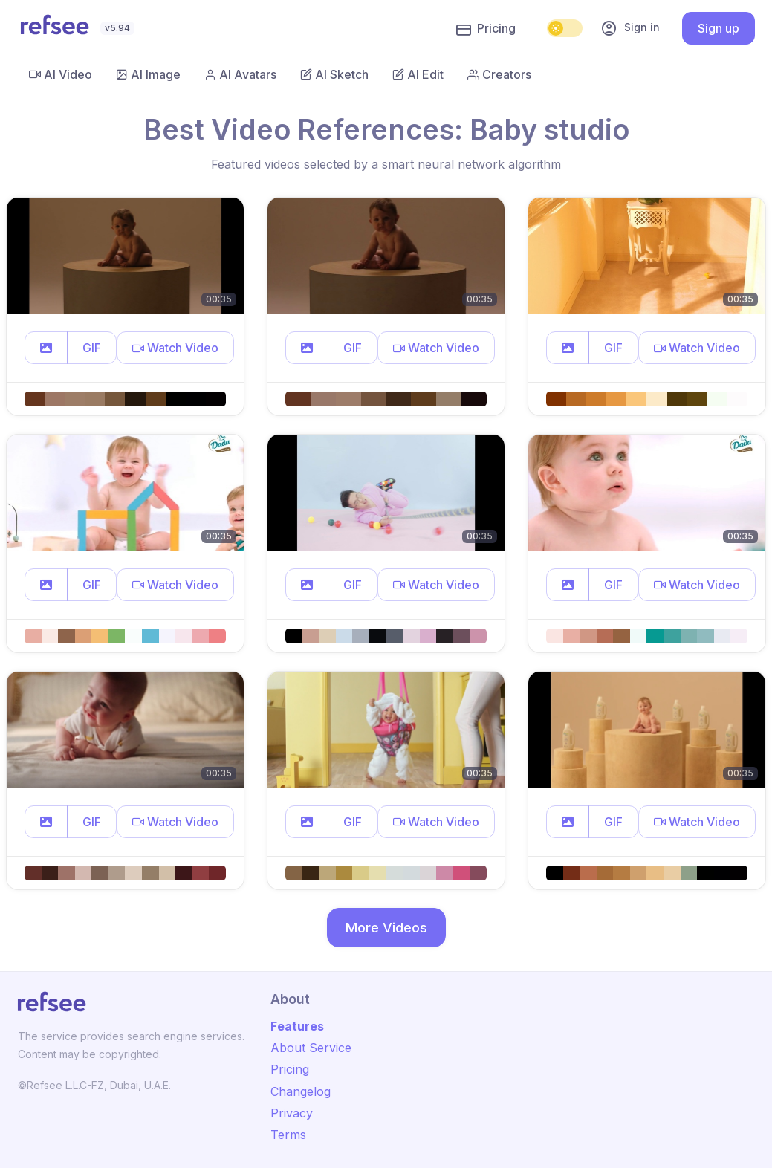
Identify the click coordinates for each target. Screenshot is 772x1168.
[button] (46, 347)
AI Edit (418, 74)
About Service (310, 1047)
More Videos (386, 927)
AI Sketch (334, 74)
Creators (499, 74)
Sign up (718, 28)
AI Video (60, 74)
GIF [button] (91, 347)
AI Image (148, 74)
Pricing (486, 29)
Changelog (300, 1091)
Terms (288, 1134)
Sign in (630, 28)
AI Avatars (240, 74)
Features (297, 1026)
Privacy (291, 1113)
